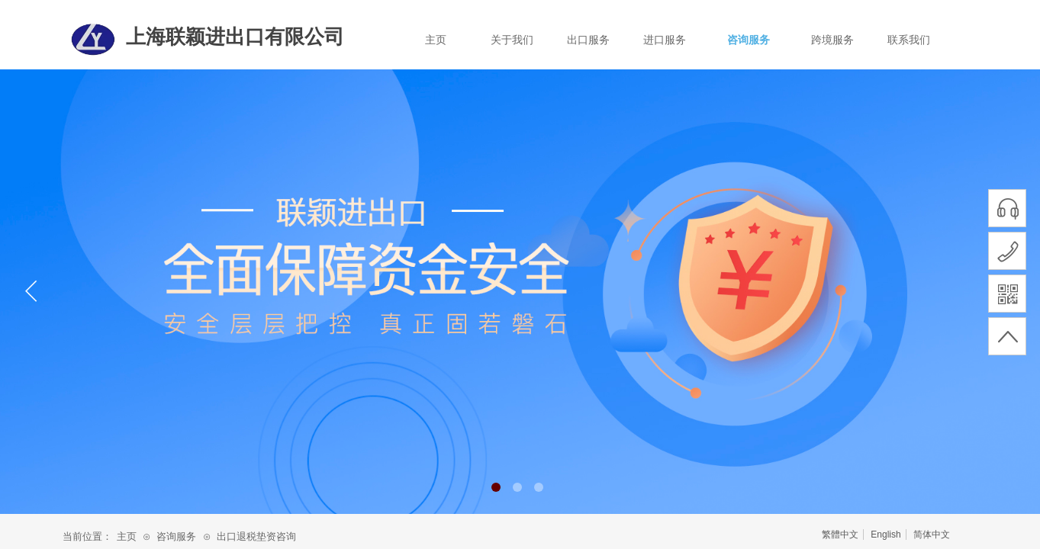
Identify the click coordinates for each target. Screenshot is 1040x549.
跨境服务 (832, 40)
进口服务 (664, 40)
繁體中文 (840, 534)
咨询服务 (748, 40)
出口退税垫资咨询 (256, 536)
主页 (435, 40)
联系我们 (908, 40)
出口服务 (588, 40)
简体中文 (931, 534)
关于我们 (512, 40)
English (885, 534)
